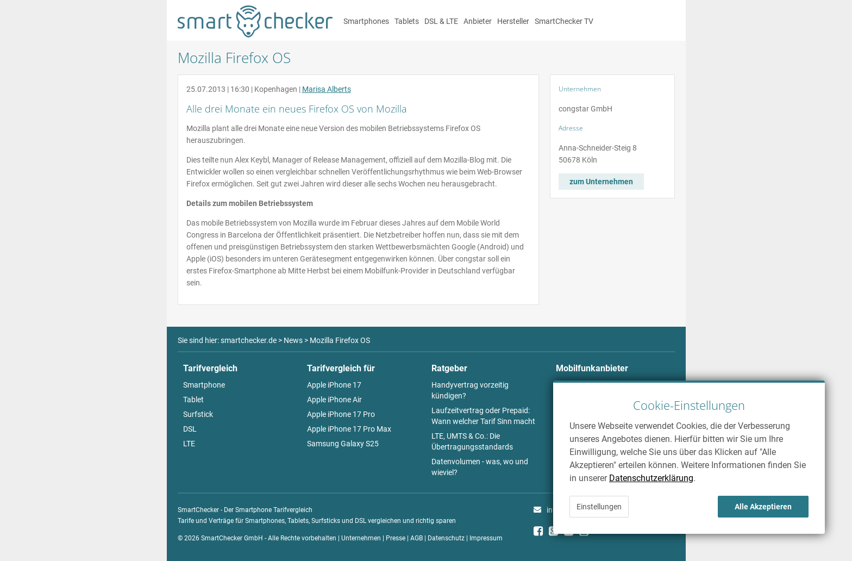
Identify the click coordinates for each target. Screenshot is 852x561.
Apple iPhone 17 (334, 385)
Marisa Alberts (326, 89)
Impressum (486, 538)
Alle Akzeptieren (763, 506)
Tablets (406, 21)
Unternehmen (361, 538)
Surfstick (198, 414)
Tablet (193, 399)
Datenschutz (446, 538)
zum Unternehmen (601, 181)
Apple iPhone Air (334, 399)
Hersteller (513, 21)
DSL (190, 429)
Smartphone (204, 385)
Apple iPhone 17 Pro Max (349, 429)
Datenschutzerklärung (651, 478)
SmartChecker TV (564, 21)
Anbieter (477, 21)
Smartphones (366, 21)
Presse (395, 538)
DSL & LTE (441, 21)
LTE (189, 443)
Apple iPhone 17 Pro (341, 414)
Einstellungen (599, 506)
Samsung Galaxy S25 (343, 443)
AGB (416, 538)
